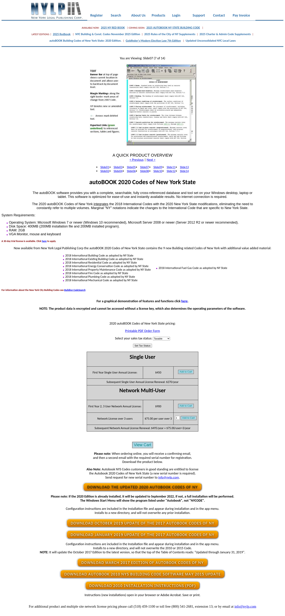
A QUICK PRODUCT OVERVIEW (142, 155)
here (44, 241)
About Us (138, 15)
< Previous (136, 160)
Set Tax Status (142, 345)
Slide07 (144, 167)
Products (158, 15)
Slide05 (131, 167)
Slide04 (118, 171)
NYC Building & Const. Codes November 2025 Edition (107, 34)
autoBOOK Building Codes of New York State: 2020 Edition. (85, 40)
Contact (219, 15)
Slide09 (157, 167)
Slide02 (104, 171)
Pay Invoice (241, 15)
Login (176, 15)
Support (199, 15)
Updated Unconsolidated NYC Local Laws (211, 40)
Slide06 (131, 171)
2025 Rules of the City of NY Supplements (169, 34)
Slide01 (104, 167)
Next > (151, 160)
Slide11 (171, 167)
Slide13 (184, 167)
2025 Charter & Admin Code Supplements (225, 34)
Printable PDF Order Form (142, 331)
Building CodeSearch (74, 290)
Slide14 (184, 171)
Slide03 (118, 167)
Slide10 (157, 171)
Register (96, 15)
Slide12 (171, 171)
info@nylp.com (168, 477)
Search (116, 15)
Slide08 (144, 171)
